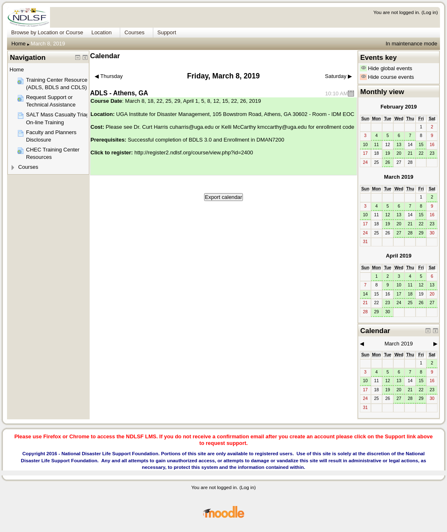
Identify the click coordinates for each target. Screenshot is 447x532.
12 (387, 215)
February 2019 (398, 107)
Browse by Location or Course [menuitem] (47, 32)
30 (387, 312)
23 (432, 153)
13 (399, 144)
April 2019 (398, 256)
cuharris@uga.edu (191, 127)
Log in (429, 12)
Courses (28, 167)
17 (399, 294)
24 (399, 302)
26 (387, 162)
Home (18, 43)
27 (399, 233)
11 (376, 144)
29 (420, 233)
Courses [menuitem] (134, 32)
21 (410, 153)
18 (410, 294)
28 (410, 233)
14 (365, 294)
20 (399, 153)
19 (387, 153)
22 (420, 153)
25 (410, 302)
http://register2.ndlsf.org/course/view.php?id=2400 (193, 152)
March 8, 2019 (48, 43)
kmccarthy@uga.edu (282, 127)
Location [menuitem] (101, 32)
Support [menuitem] (166, 32)
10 (365, 144)
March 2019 (399, 177)
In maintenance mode (411, 43)
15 (420, 144)
